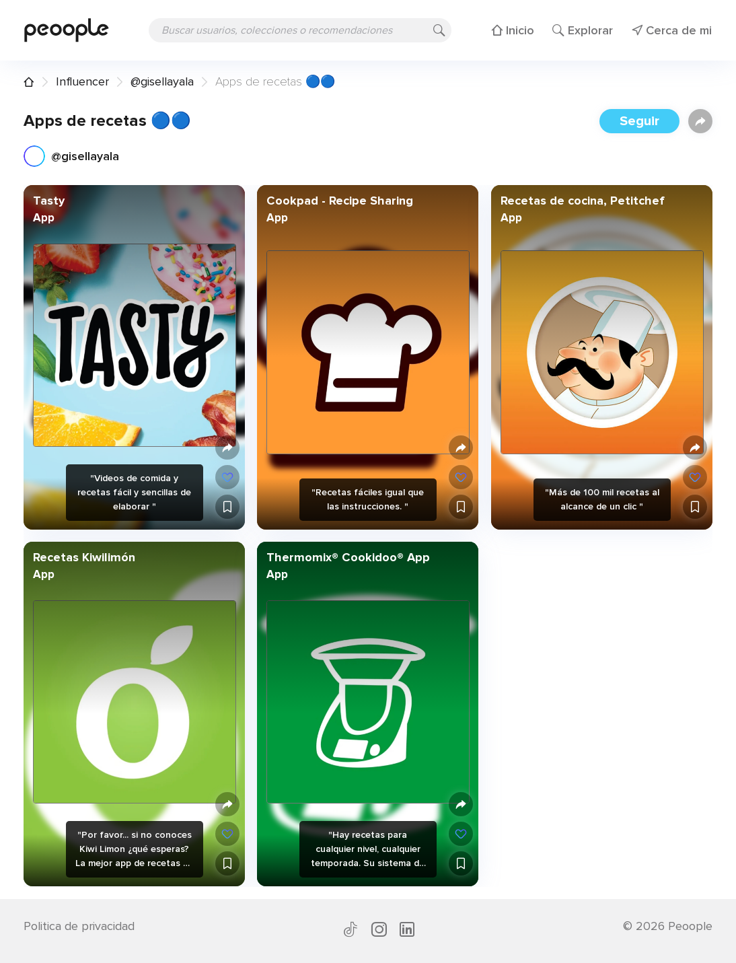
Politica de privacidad (79, 926)
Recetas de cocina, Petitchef (582, 200)
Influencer (82, 81)
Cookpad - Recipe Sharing (339, 200)
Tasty (49, 200)
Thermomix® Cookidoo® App (348, 557)
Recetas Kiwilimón (84, 557)
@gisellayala (162, 81)
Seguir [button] (639, 121)
